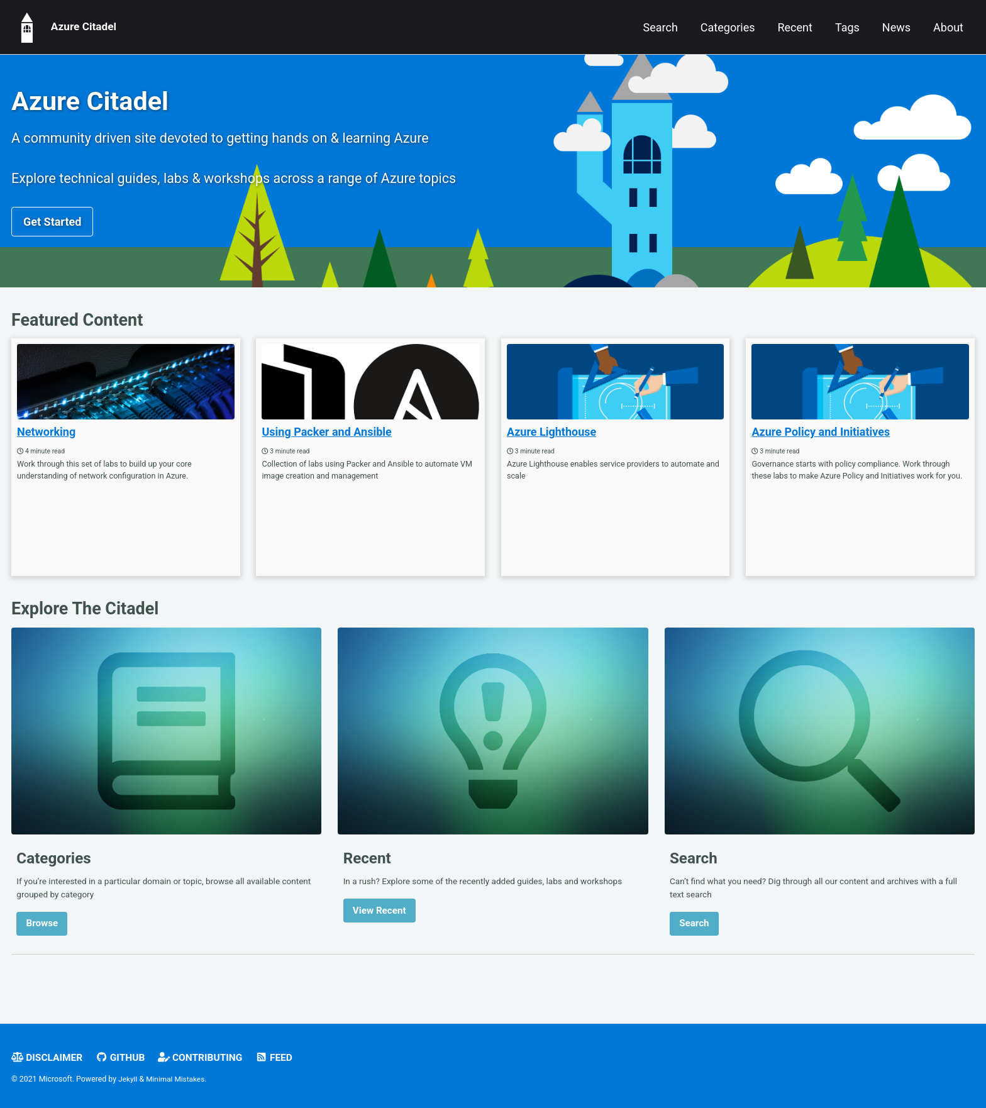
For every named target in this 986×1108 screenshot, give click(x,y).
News (896, 27)
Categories (728, 27)
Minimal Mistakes (177, 1079)
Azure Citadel (65, 27)
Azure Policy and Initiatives (820, 439)
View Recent (379, 922)
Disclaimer (48, 1057)
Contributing (207, 1057)
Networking (46, 439)
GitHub (124, 1057)
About (948, 27)
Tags (847, 27)
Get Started (52, 227)
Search (660, 27)
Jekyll (128, 1079)
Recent (794, 27)
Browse (42, 935)
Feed (283, 1057)
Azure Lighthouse (551, 439)
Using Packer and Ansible (326, 439)
